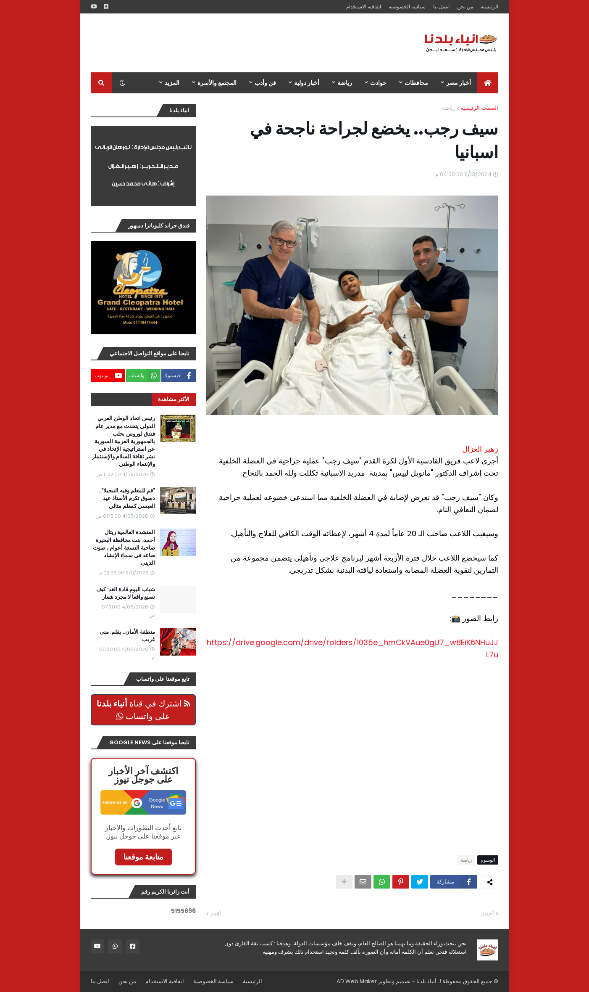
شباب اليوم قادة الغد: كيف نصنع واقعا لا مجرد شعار (125, 593)
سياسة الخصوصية (407, 6)
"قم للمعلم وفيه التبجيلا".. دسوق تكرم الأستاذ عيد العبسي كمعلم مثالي (127, 498)
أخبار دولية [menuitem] (306, 83)
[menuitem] (487, 82)
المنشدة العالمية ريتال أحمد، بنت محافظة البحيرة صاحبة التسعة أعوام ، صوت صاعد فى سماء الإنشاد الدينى (124, 548)
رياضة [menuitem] (344, 83)
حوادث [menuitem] (378, 83)
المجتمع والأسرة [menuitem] (217, 83)
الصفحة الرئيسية (479, 108)
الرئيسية (489, 6)
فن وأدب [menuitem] (265, 83)
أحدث (487, 914)
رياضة (448, 108)
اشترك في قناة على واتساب (143, 710)
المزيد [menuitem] (172, 83)
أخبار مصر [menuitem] (458, 83)
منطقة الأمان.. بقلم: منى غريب (127, 635)
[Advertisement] (244, 43)
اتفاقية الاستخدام (363, 6)
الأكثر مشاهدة (173, 399)
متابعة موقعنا (143, 857)
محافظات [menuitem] (416, 83)
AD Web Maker (357, 981)
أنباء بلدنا (426, 981)
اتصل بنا (441, 6)
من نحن (465, 6)
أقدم (215, 914)
